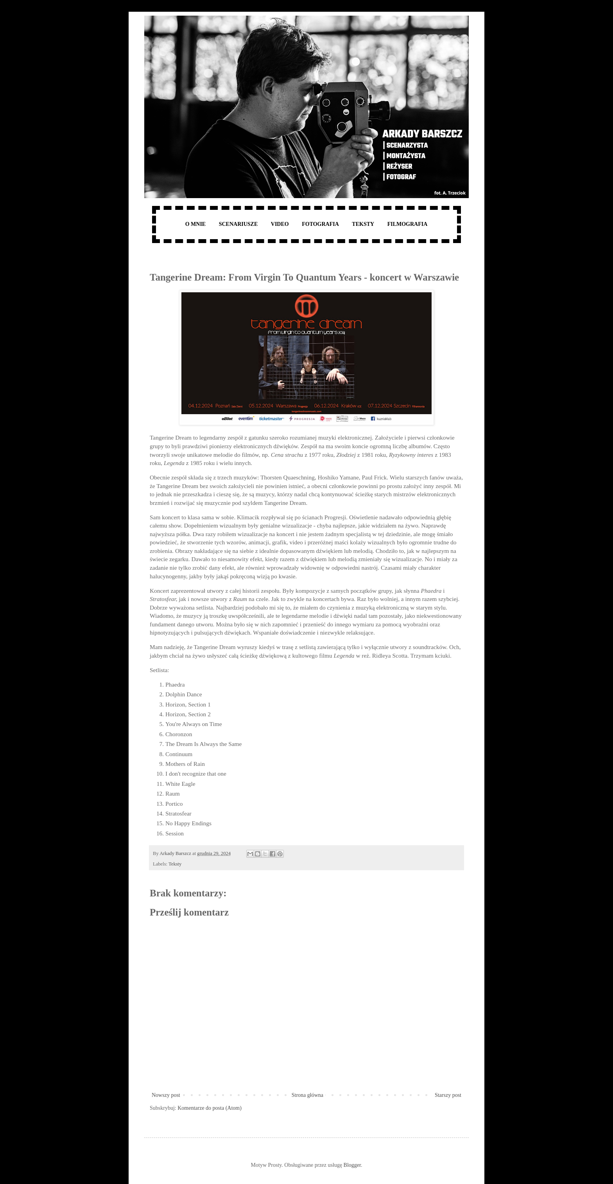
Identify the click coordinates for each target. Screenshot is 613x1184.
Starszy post (448, 1095)
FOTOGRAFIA (320, 224)
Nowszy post (166, 1095)
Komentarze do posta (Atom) (209, 1108)
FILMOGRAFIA (407, 224)
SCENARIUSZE (238, 224)
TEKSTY (363, 224)
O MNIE (195, 224)
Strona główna (307, 1095)
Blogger (352, 1165)
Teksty (174, 864)
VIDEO (280, 224)
